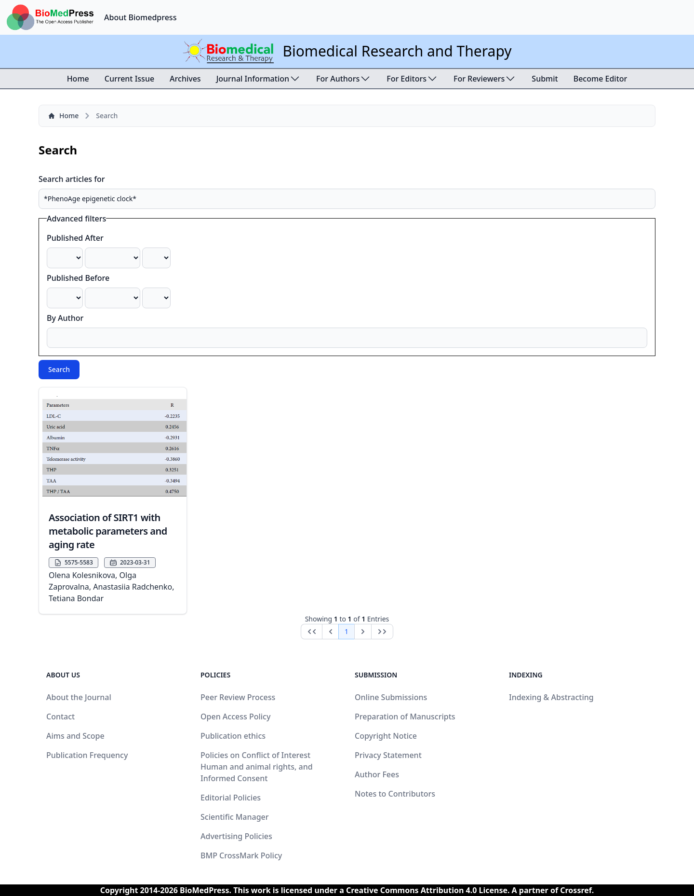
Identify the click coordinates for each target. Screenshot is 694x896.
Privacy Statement (388, 755)
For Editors (412, 78)
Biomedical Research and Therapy (396, 51)
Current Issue (129, 78)
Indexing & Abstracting (551, 697)
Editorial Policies (230, 797)
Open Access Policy (235, 716)
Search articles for (72, 179)
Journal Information (258, 78)
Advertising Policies (236, 836)
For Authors (343, 78)
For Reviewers (485, 78)
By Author (65, 318)
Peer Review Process (237, 697)
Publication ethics (233, 736)
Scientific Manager (234, 817)
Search (59, 369)
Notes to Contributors (395, 793)
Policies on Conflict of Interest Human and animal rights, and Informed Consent (256, 767)
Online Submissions (391, 697)
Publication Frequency (87, 755)
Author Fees (377, 774)
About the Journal (78, 697)
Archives (185, 78)
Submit (545, 78)
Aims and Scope (75, 736)
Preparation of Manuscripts (405, 716)
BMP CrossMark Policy (241, 855)
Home (78, 78)
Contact (60, 716)
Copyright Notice (386, 736)
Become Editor (600, 78)
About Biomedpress (140, 17)
